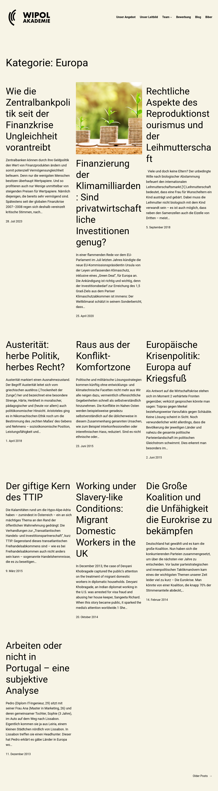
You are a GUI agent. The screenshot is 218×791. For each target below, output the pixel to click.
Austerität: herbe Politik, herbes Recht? (35, 356)
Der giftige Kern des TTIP (38, 492)
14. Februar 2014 (157, 599)
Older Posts (202, 776)
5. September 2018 (158, 227)
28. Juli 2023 (14, 221)
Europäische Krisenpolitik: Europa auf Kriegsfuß (173, 361)
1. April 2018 (14, 441)
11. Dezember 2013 (18, 754)
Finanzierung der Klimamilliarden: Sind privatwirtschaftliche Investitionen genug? (108, 203)
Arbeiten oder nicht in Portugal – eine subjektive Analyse (37, 668)
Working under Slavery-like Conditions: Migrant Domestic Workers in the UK (106, 520)
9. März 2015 (14, 571)
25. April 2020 (85, 316)
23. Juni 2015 (84, 446)
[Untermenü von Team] (171, 17)
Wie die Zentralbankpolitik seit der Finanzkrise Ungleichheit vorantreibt (38, 119)
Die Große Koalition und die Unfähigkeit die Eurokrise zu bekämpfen (179, 509)
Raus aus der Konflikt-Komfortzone (103, 356)
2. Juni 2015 (154, 457)
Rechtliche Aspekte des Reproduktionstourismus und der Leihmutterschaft (178, 125)
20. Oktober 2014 (87, 617)
